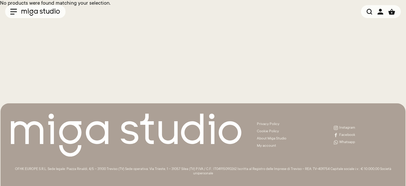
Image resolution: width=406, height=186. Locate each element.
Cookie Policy (268, 131)
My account (266, 146)
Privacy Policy (268, 124)
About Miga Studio (271, 139)
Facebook (344, 135)
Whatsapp (344, 142)
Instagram (344, 128)
